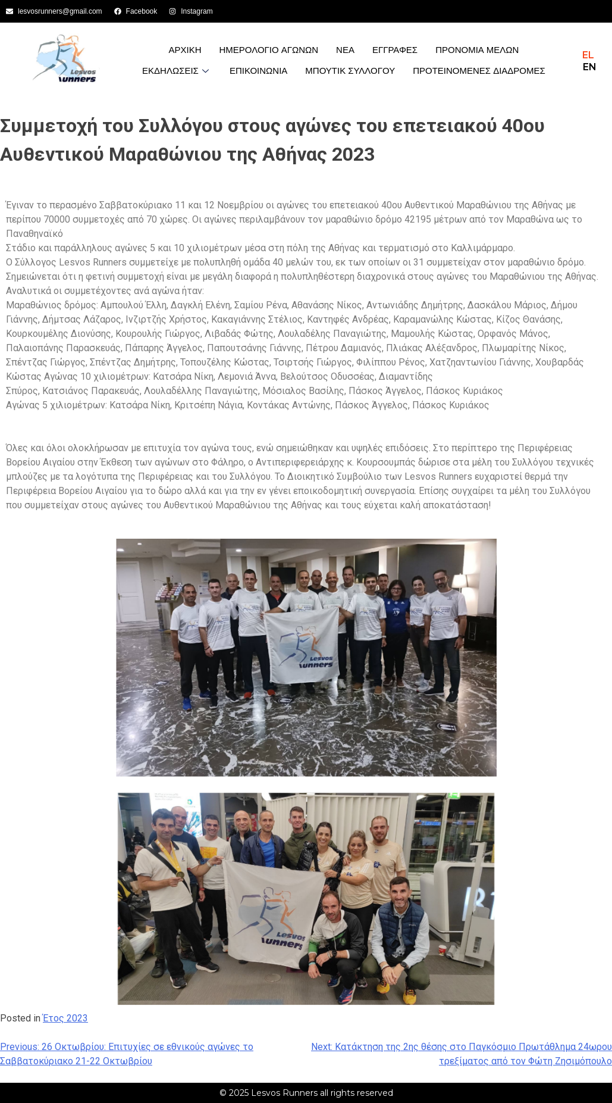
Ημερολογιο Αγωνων (269, 49)
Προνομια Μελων (477, 49)
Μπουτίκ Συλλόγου (350, 70)
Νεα (345, 49)
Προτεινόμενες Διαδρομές (479, 70)
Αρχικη (184, 49)
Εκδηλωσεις (177, 70)
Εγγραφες (395, 49)
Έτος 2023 (65, 1018)
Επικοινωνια (258, 70)
